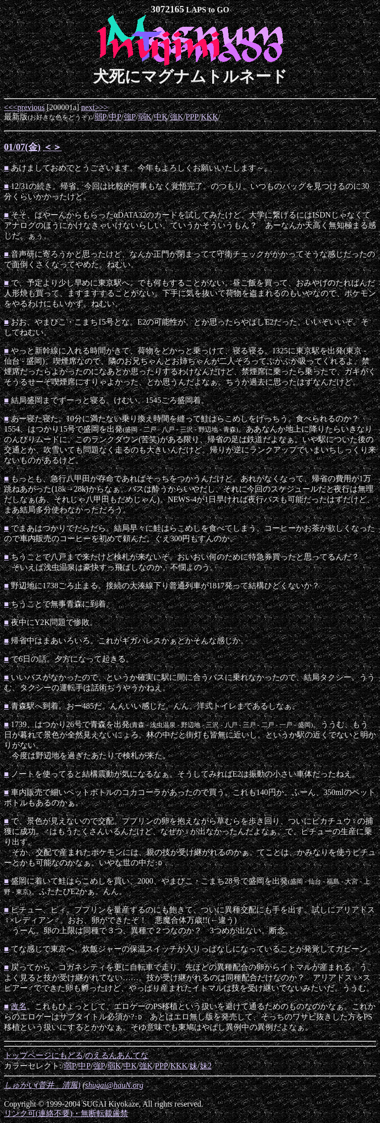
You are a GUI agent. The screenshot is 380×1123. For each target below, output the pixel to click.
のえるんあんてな (116, 1055)
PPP (192, 116)
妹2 (206, 1066)
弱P (101, 116)
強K (177, 116)
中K (161, 116)
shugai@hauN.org (114, 1085)
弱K (145, 116)
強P (130, 116)
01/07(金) (22, 147)
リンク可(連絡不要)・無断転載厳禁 (66, 1113)
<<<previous (24, 107)
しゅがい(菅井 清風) (42, 1085)
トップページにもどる (43, 1055)
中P (115, 116)
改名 (19, 1006)
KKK (209, 116)
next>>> (94, 107)
